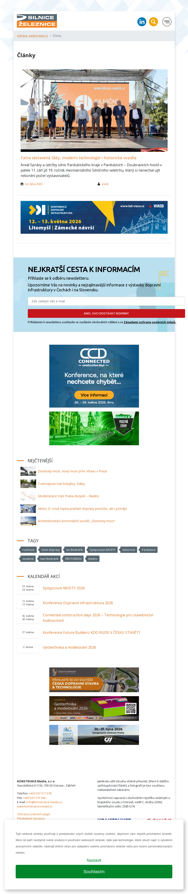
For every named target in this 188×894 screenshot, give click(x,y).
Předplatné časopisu (31, 818)
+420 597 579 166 (34, 798)
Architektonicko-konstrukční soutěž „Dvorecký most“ (76, 521)
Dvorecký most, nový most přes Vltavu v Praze (72, 471)
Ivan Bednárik (49, 559)
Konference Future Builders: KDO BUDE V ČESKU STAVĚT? (91, 632)
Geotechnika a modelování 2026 (69, 647)
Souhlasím (94, 871)
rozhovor (28, 550)
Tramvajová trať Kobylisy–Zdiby (61, 484)
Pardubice (149, 550)
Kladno (92, 559)
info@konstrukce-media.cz (44, 802)
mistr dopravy (50, 550)
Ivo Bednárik (74, 550)
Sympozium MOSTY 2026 (64, 588)
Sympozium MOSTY (103, 550)
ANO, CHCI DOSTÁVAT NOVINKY (106, 313)
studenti (28, 559)
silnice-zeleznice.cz (32, 35)
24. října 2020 (33, 184)
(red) (105, 184)
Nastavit (94, 860)
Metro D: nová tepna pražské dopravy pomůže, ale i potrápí (82, 508)
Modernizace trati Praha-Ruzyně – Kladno (68, 496)
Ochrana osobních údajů (33, 814)
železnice (128, 550)
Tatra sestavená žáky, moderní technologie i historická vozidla (78, 157)
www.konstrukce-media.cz (34, 806)
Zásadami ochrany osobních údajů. (150, 322)
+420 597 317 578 (40, 793)
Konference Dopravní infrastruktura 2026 (78, 602)
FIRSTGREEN (73, 559)
